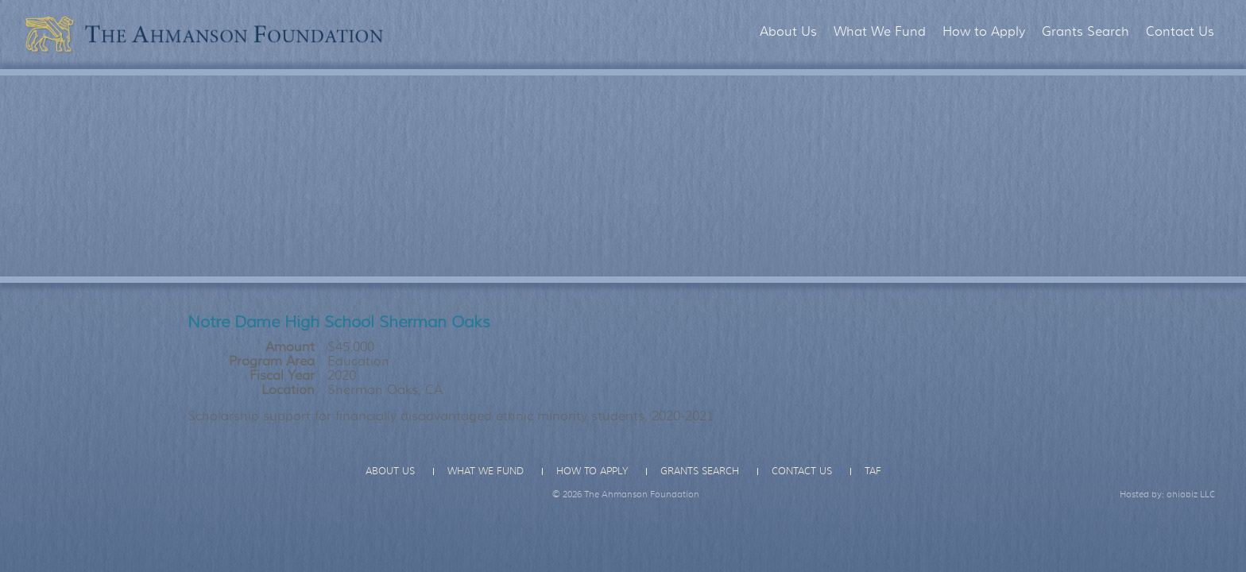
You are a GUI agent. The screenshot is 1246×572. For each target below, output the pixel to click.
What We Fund (880, 32)
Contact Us (1180, 32)
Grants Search (1085, 32)
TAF (873, 471)
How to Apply (983, 32)
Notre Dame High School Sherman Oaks (339, 322)
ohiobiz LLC (1191, 494)
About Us (788, 32)
